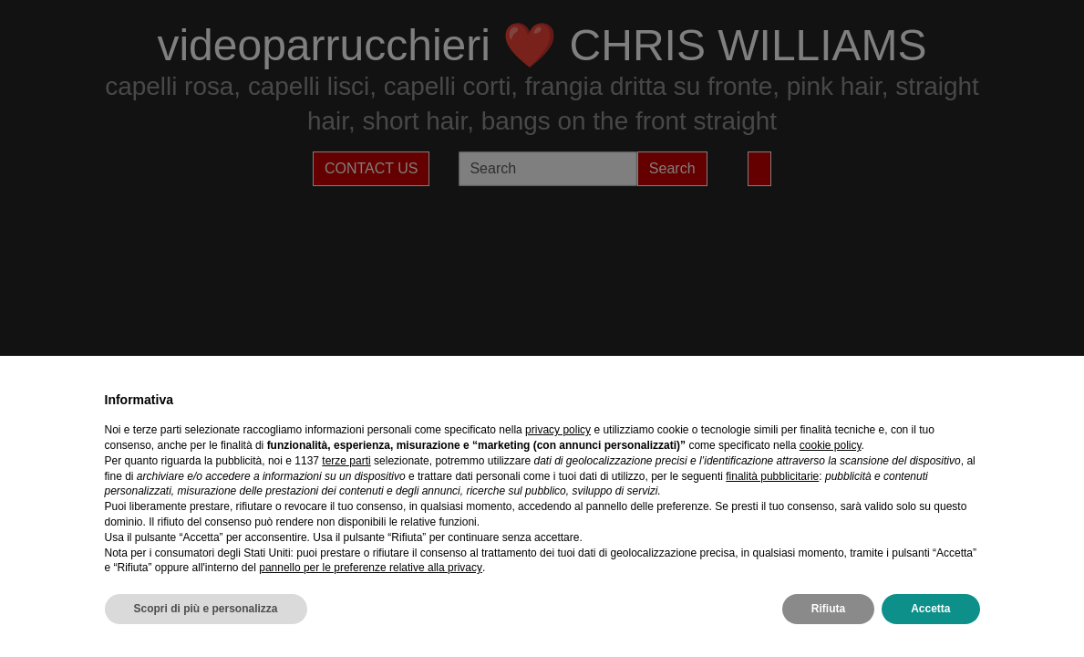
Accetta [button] (930, 608)
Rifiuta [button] (828, 608)
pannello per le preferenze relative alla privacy (370, 567)
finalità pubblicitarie (772, 476)
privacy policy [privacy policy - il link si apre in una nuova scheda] (558, 429)
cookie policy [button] (831, 445)
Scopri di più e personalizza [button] (206, 608)
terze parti (346, 460)
